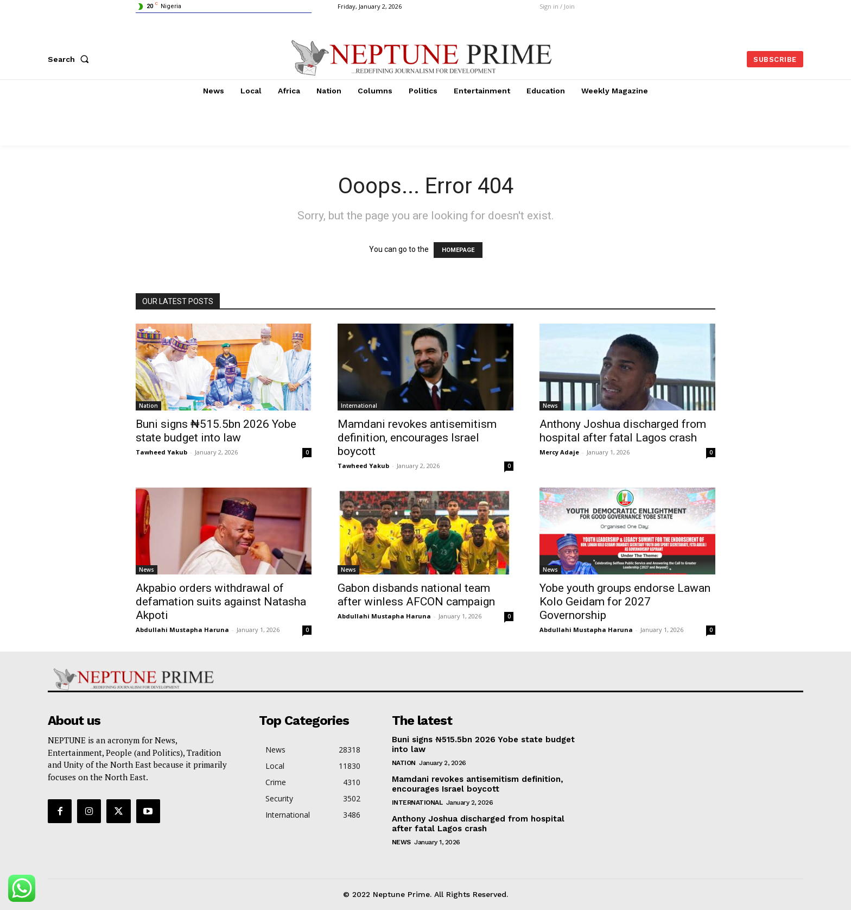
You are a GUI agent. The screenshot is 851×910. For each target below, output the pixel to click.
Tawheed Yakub (161, 452)
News (550, 405)
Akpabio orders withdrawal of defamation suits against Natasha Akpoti (221, 602)
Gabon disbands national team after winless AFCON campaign (416, 595)
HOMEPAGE (458, 250)
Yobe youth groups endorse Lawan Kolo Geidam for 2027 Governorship (624, 602)
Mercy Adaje (559, 452)
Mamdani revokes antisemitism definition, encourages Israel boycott (417, 438)
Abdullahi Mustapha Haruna (182, 629)
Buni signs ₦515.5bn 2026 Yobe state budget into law (216, 431)
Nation (148, 405)
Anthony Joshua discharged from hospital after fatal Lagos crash (622, 431)
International (359, 405)
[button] (70, 59)
